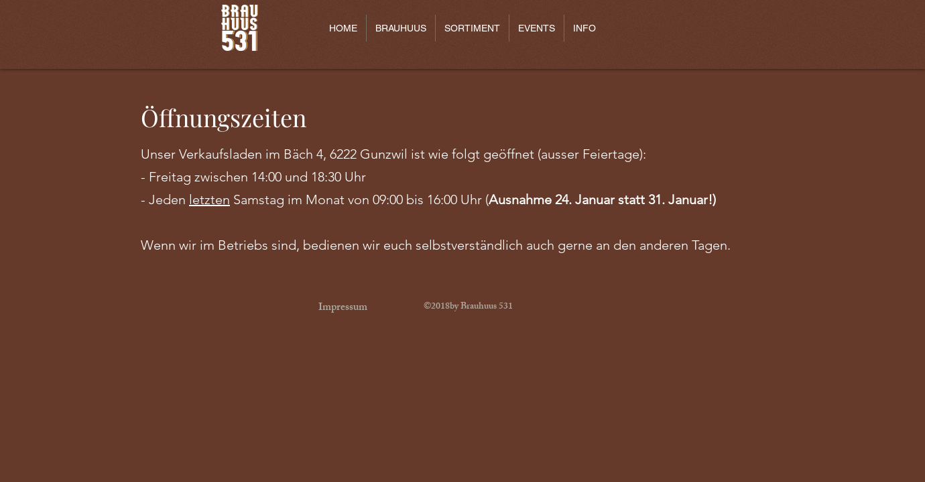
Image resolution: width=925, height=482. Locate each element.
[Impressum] (342, 308)
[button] (400, 28)
